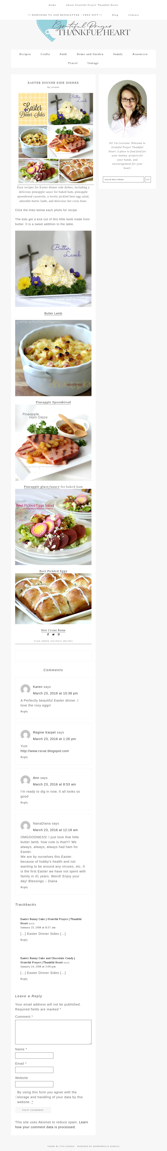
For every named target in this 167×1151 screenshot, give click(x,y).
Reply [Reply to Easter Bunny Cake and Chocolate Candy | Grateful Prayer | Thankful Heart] (24, 978)
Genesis (115, 1146)
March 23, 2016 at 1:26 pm (54, 738)
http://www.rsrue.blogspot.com (45, 750)
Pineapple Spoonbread (53, 401)
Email (21, 1063)
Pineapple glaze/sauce (42, 486)
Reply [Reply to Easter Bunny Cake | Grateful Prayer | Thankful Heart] (24, 939)
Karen (37, 686)
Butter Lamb (53, 313)
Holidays (56, 640)
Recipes (68, 640)
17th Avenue (67, 1146)
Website (21, 1077)
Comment (24, 1016)
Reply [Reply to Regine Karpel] (24, 756)
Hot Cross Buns (53, 629)
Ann (36, 777)
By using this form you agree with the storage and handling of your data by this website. (50, 1096)
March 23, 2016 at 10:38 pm (55, 692)
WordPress (100, 1146)
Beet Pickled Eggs (53, 570)
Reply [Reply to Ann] (24, 801)
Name (21, 1048)
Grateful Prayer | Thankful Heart (83, 30)
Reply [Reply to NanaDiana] (24, 886)
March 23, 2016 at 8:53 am (54, 783)
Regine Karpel (44, 732)
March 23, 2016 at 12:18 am (55, 829)
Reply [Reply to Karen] (24, 710)
